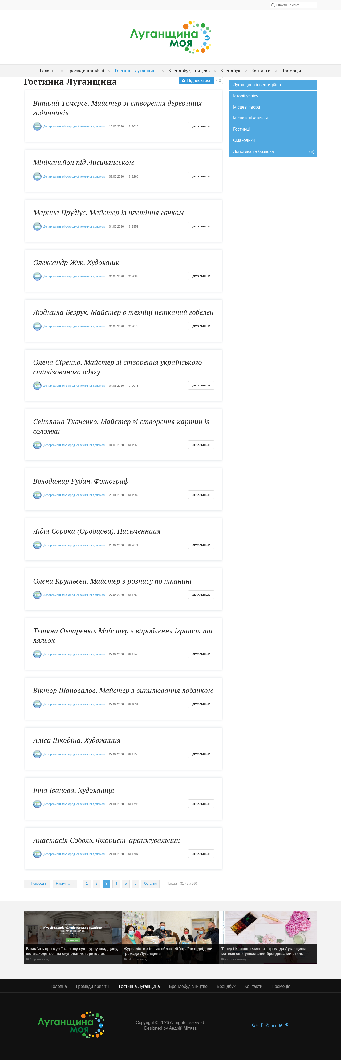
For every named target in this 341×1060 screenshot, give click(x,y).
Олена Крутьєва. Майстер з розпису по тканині (112, 581)
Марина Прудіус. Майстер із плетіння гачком (108, 212)
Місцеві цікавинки (250, 118)
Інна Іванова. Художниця (73, 790)
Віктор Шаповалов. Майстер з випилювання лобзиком (123, 690)
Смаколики (244, 140)
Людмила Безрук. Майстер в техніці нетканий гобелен (123, 312)
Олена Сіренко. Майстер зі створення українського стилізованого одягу (117, 366)
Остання (150, 883)
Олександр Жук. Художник (76, 262)
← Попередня (37, 883)
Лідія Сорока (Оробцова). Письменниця (97, 531)
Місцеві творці (247, 107)
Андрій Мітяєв (183, 1028)
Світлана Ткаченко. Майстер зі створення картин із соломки (121, 426)
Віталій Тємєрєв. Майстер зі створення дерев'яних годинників (117, 107)
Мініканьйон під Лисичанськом (83, 162)
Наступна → (65, 883)
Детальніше (201, 126)
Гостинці (241, 129)
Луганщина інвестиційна (257, 85)
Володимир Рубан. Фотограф (81, 481)
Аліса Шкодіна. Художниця (77, 740)
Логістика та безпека (273, 152)
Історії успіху (245, 96)
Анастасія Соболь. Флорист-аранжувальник (106, 840)
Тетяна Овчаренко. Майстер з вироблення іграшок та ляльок (123, 635)
